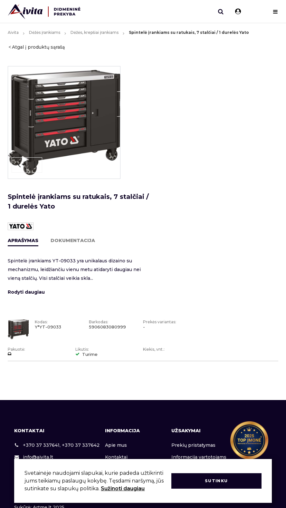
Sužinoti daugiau (123, 488)
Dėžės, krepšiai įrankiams (95, 32)
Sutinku (216, 480)
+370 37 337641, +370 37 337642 (57, 445)
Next (34, 165)
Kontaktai (116, 457)
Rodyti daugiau (26, 292)
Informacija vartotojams (198, 457)
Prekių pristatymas (193, 445)
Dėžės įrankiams (44, 32)
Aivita (13, 32)
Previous (19, 165)
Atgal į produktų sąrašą (38, 47)
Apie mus (116, 445)
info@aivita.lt (33, 457)
